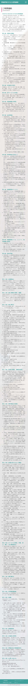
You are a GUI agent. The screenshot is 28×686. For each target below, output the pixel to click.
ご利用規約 (5, 680)
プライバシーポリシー (19, 680)
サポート (16, 682)
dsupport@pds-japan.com (9, 663)
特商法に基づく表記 (7, 682)
